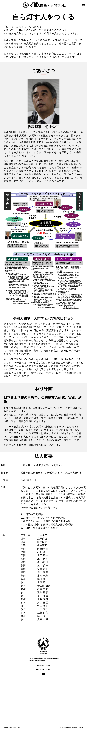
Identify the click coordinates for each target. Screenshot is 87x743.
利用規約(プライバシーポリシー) (12, 727)
